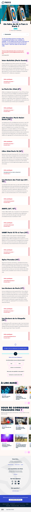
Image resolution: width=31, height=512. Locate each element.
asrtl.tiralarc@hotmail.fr (9, 224)
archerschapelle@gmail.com (10, 336)
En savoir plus (7, 82)
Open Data (8, 505)
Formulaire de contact (8, 81)
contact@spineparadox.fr (9, 280)
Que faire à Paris (10, 509)
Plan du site (22, 505)
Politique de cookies (15, 505)
